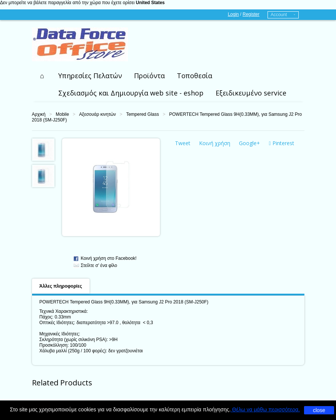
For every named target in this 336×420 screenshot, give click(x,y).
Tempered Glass (142, 114)
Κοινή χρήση (214, 143)
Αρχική (39, 114)
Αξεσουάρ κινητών (97, 114)
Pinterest (281, 143)
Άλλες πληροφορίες (61, 286)
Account (279, 14)
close (319, 410)
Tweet (182, 143)
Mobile (62, 114)
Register (251, 14)
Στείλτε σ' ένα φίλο (99, 265)
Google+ (249, 143)
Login (233, 14)
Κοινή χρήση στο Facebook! (109, 258)
